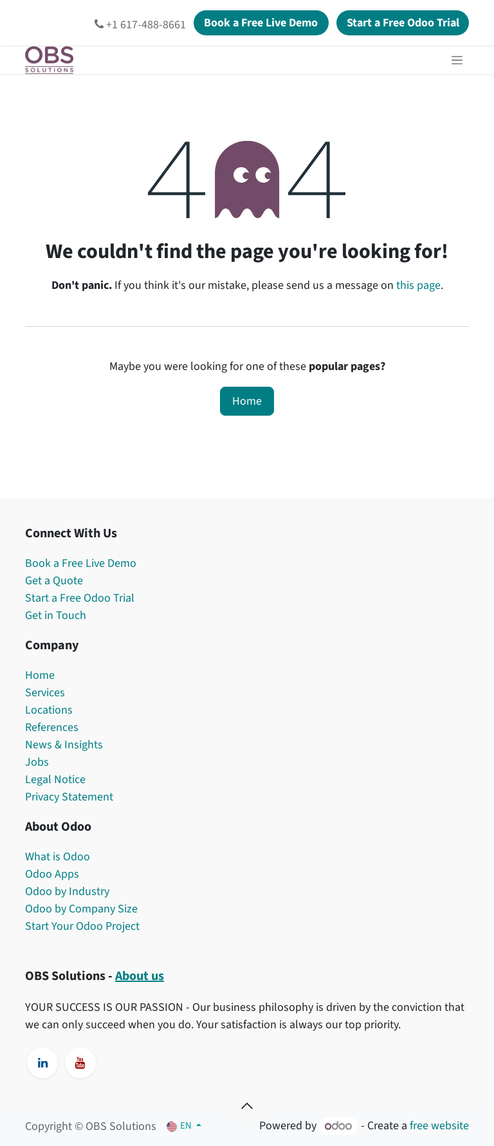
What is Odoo (57, 857)
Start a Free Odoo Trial (79, 598)
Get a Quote (54, 581)
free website (439, 1126)
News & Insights (64, 745)
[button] (247, 1106)
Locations (49, 710)
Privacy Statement (69, 797)
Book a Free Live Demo (80, 563)
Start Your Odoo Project (82, 926)
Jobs (38, 762)
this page (418, 285)
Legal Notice (55, 780)
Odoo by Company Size (81, 909)
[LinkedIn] (42, 1063)
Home (247, 401)
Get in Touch (55, 615)
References (51, 727)
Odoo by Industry (67, 891)
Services (45, 693)
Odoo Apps (52, 874)
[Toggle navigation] (457, 60)
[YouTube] (80, 1063)
